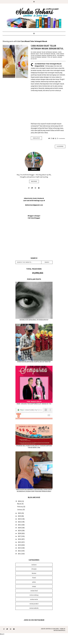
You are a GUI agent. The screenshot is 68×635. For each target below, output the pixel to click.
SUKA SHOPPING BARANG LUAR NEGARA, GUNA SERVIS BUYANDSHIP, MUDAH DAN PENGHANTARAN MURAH (34, 490)
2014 (19, 545)
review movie (34, 599)
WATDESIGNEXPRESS (59, 630)
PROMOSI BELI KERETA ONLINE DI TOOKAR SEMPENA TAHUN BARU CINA (34, 446)
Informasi (60, 55)
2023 (19, 519)
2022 (19, 522)
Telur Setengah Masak (38, 57)
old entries (60, 146)
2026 (19, 501)
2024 (19, 516)
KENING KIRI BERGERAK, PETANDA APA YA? (34, 320)
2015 (19, 542)
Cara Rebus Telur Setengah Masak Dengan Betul (47, 54)
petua (34, 582)
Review (34, 573)
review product (34, 604)
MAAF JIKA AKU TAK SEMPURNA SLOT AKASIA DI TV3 (34, 404)
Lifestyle (34, 569)
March (19, 504)
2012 (19, 551)
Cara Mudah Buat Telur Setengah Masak (46, 53)
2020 (19, 528)
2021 (19, 525)
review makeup (34, 595)
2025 (19, 513)
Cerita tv (34, 564)
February (20, 506)
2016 (19, 539)
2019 (19, 530)
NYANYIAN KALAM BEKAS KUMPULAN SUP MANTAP (34, 362)
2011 (19, 554)
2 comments (61, 138)
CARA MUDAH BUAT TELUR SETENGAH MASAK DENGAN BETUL (47, 47)
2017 (19, 536)
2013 (19, 548)
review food (34, 590)
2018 (19, 533)
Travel (34, 577)
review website (33, 608)
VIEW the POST (36, 138)
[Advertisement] (48, 108)
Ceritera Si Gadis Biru (52, 629)
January (20, 509)
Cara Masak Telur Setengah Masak (45, 52)
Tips (48, 57)
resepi (34, 586)
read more (34, 181)
